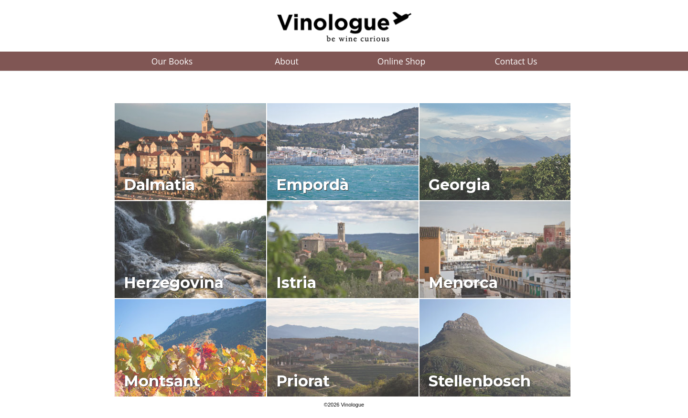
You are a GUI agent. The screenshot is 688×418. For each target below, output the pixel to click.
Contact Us (516, 61)
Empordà (312, 184)
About (287, 61)
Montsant (162, 381)
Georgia (459, 184)
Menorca (463, 282)
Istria (296, 282)
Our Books (172, 61)
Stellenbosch (480, 381)
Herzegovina (174, 282)
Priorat (303, 381)
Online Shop (401, 61)
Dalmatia (159, 184)
